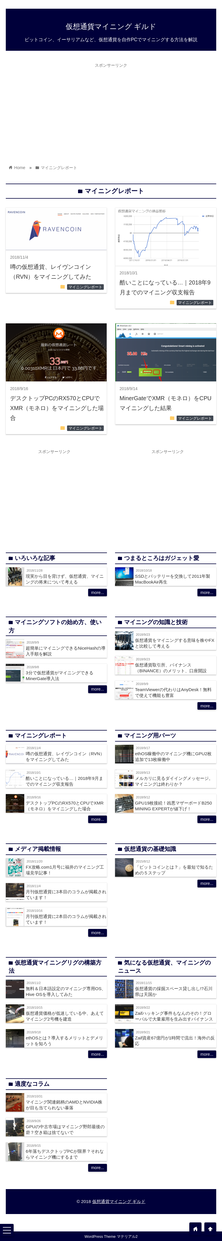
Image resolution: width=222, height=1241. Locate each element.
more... (97, 592)
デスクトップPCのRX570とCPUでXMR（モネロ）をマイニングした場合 (57, 408)
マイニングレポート (85, 287)
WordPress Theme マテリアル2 (111, 1236)
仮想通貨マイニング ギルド (111, 26)
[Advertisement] (111, 111)
